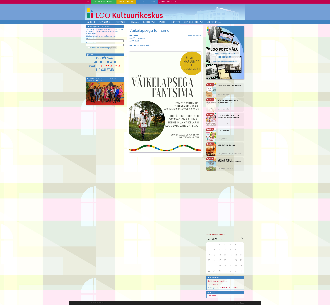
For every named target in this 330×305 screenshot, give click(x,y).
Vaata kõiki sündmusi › (216, 235)
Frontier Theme (239, 303)
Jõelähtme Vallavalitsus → (219, 281)
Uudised (91, 22)
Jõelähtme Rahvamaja (169, 1)
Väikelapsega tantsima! (149, 30)
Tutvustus (104, 22)
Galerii (162, 22)
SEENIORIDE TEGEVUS (193, 22)
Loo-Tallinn (233, 287)
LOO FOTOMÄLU (214, 22)
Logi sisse (212, 295)
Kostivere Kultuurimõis (103, 1)
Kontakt (175, 22)
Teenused (120, 22)
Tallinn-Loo (222, 287)
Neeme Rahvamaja (126, 1)
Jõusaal (135, 22)
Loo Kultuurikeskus (147, 1)
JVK (88, 1)
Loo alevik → (213, 284)
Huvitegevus (148, 22)
